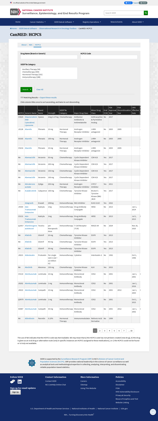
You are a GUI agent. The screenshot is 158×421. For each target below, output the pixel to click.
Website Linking (122, 402)
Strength (51, 113)
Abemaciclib (30, 157)
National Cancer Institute (108, 408)
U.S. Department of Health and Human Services (49, 408)
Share (129, 3)
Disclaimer (120, 384)
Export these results (48, 97)
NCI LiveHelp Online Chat (55, 384)
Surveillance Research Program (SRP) (76, 359)
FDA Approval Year (112, 110)
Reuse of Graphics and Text (127, 399)
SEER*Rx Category (27, 64)
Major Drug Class (81, 113)
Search (25, 89)
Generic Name (31, 113)
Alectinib (28, 267)
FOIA (118, 388)
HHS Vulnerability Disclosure (127, 391)
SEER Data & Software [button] (63, 22)
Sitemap (83, 384)
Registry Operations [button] (91, 22)
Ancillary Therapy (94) (49, 69)
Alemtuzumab (31, 274)
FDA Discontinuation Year (124, 110)
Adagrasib (29, 203)
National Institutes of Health (83, 408)
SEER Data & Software (28, 28)
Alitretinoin (29, 318)
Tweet (135, 3)
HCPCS (38, 44)
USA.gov (124, 408)
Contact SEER (50, 381)
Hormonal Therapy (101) (49, 74)
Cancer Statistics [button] (37, 22)
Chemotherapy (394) (49, 72)
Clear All (39, 89)
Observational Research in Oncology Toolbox (57, 28)
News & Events (116, 22)
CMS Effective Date (135, 110)
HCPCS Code (85, 53)
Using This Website (88, 388)
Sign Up (15, 392)
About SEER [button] (137, 22)
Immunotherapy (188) (49, 77)
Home (17, 22)
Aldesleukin (30, 255)
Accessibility (121, 381)
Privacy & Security (123, 395)
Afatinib (28, 235)
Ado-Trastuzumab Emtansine (30, 210)
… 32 (130, 330)
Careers (83, 381)
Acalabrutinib (30, 190)
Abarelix (28, 129)
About (24, 44)
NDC (31, 44)
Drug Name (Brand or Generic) (32, 53)
